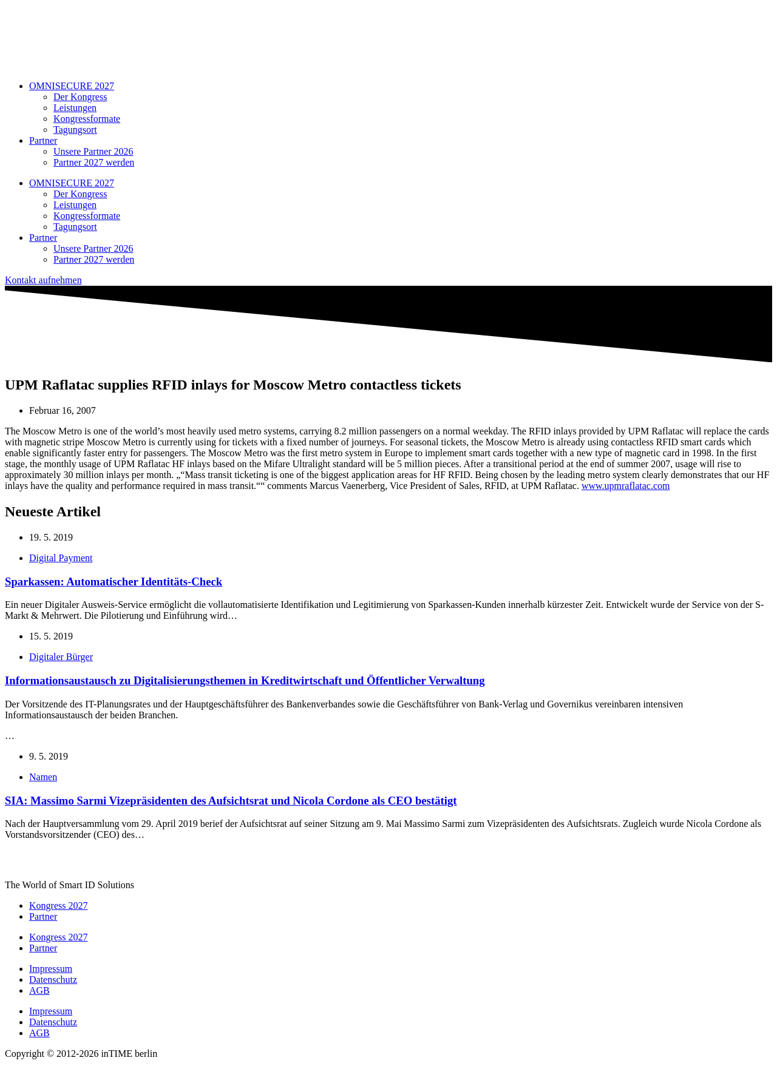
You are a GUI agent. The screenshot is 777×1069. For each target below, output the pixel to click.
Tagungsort (75, 129)
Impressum (50, 968)
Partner (43, 140)
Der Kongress (80, 97)
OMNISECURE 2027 (71, 86)
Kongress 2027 (58, 905)
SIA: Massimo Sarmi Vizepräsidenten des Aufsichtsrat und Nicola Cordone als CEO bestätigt (231, 800)
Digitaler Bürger (61, 657)
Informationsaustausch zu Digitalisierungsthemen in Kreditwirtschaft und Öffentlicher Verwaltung (245, 680)
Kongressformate (86, 118)
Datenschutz (53, 979)
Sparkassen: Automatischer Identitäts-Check (113, 581)
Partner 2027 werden (93, 162)
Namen (43, 777)
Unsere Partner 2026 (93, 151)
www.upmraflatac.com (626, 486)
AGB (39, 990)
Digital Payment (60, 558)
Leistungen (75, 108)
